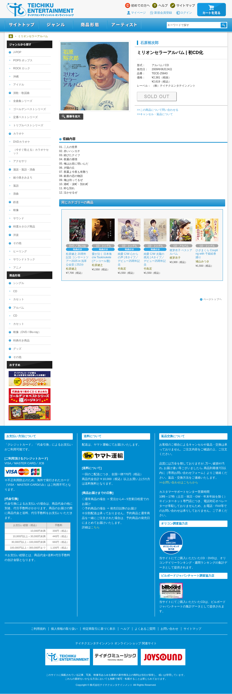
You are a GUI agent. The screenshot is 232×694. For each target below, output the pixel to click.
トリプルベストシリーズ (28, 125)
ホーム (11, 36)
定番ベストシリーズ (25, 117)
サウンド (18, 218)
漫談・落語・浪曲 (24, 169)
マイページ (138, 12)
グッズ (17, 348)
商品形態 (90, 24)
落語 (16, 185)
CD (15, 291)
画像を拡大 (71, 117)
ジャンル (56, 24)
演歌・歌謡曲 (21, 93)
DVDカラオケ (21, 141)
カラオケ (18, 133)
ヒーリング (20, 251)
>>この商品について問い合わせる (157, 109)
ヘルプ (160, 5)
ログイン (186, 12)
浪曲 (16, 193)
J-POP (17, 52)
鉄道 (16, 202)
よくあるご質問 (145, 628)
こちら (95, 527)
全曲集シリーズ (22, 101)
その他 (17, 243)
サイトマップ (182, 5)
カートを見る (211, 9)
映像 (16, 210)
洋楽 (16, 235)
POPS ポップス (23, 60)
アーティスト (124, 24)
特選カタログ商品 (24, 226)
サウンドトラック (24, 259)
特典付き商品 (21, 340)
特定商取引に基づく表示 (99, 628)
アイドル (18, 84)
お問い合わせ (169, 628)
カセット (18, 299)
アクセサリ (20, 161)
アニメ (17, 267)
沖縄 (16, 76)
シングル (18, 283)
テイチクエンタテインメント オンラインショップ (40, 9)
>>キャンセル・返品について (155, 114)
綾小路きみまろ (22, 177)
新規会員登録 (163, 12)
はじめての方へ (137, 5)
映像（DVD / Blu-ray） (27, 332)
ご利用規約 (38, 628)
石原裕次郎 (149, 43)
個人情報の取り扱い (64, 628)
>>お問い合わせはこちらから (178, 482)
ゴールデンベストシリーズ (29, 109)
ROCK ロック (21, 68)
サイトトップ (22, 24)
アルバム (18, 307)
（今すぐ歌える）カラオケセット (31, 151)
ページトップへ (211, 299)
